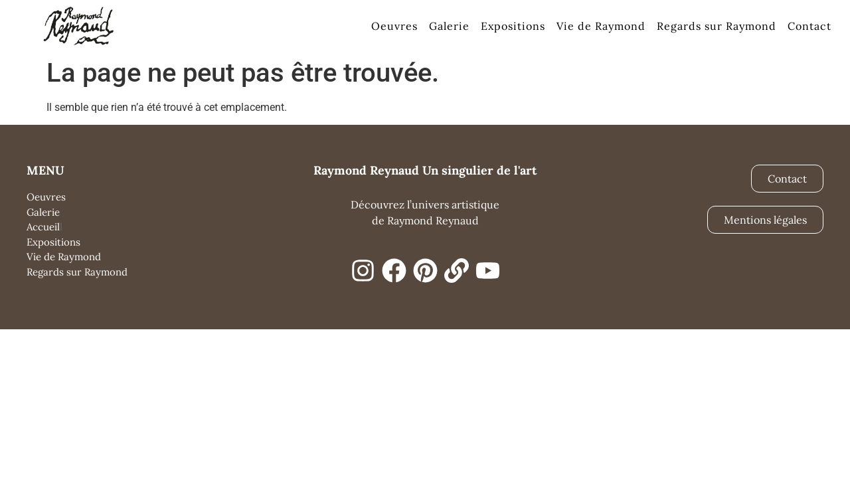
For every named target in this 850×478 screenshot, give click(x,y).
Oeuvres (394, 26)
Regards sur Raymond (716, 26)
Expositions (513, 26)
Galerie (449, 26)
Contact (809, 26)
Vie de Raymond (600, 26)
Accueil (43, 226)
